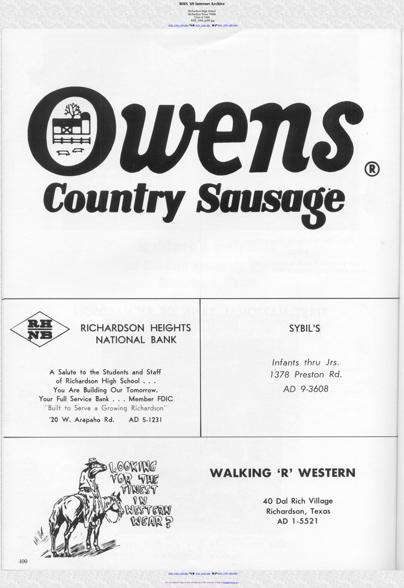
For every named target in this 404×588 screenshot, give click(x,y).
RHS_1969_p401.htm (228, 25)
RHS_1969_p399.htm (178, 25)
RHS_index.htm (203, 25)
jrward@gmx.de (230, 582)
